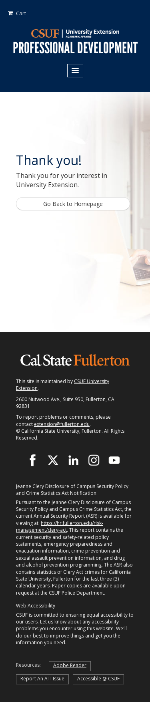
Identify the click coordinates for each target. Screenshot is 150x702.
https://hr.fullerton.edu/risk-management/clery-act (59, 526)
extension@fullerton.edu (62, 424)
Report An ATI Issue (42, 678)
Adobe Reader (69, 665)
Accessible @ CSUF (98, 678)
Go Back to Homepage (73, 204)
